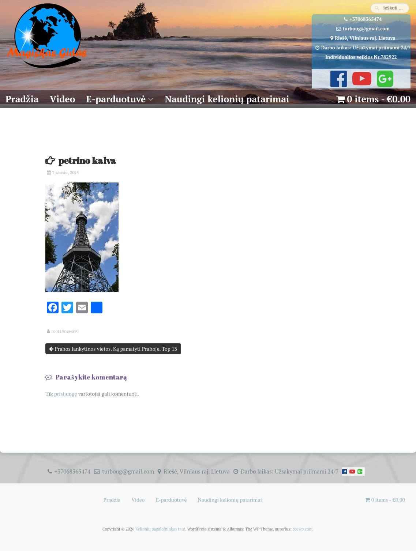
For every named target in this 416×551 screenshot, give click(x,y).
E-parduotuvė (116, 99)
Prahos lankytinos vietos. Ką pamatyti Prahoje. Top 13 (113, 348)
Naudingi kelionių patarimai (227, 99)
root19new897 (65, 331)
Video (62, 99)
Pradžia (22, 99)
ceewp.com (302, 529)
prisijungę (65, 393)
